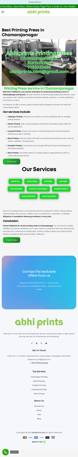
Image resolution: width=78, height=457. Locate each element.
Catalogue (32, 181)
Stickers (48, 181)
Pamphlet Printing (15, 146)
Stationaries (16, 189)
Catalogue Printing (15, 117)
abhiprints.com (38, 432)
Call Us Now (11, 161)
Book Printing (13, 138)
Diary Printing (13, 153)
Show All (15, 181)
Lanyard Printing (14, 131)
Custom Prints (49, 196)
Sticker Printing (14, 124)
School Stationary (38, 189)
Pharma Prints (61, 189)
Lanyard (63, 181)
